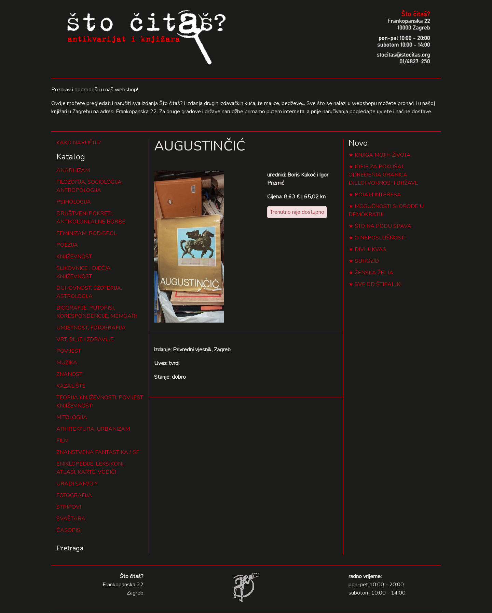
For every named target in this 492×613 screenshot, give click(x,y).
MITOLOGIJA (71, 417)
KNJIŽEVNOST (74, 256)
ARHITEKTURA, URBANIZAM (93, 429)
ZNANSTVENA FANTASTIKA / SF (97, 452)
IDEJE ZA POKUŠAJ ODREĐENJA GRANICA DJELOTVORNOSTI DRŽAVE (383, 175)
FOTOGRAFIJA (74, 495)
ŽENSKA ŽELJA (374, 272)
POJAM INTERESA (378, 194)
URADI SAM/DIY (77, 483)
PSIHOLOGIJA (73, 202)
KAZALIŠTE (70, 386)
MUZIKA (66, 362)
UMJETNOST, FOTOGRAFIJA (91, 327)
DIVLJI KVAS (370, 249)
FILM (62, 440)
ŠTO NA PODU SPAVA (383, 226)
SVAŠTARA (70, 518)
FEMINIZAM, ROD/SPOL (86, 233)
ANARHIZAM (73, 170)
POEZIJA (67, 245)
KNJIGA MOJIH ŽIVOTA (383, 155)
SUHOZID (367, 261)
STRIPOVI (68, 507)
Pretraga (69, 548)
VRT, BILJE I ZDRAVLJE (85, 339)
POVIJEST (68, 351)
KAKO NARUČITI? (78, 142)
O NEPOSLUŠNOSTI (380, 238)
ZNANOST (69, 374)
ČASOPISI (69, 530)
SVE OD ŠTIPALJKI (378, 284)
